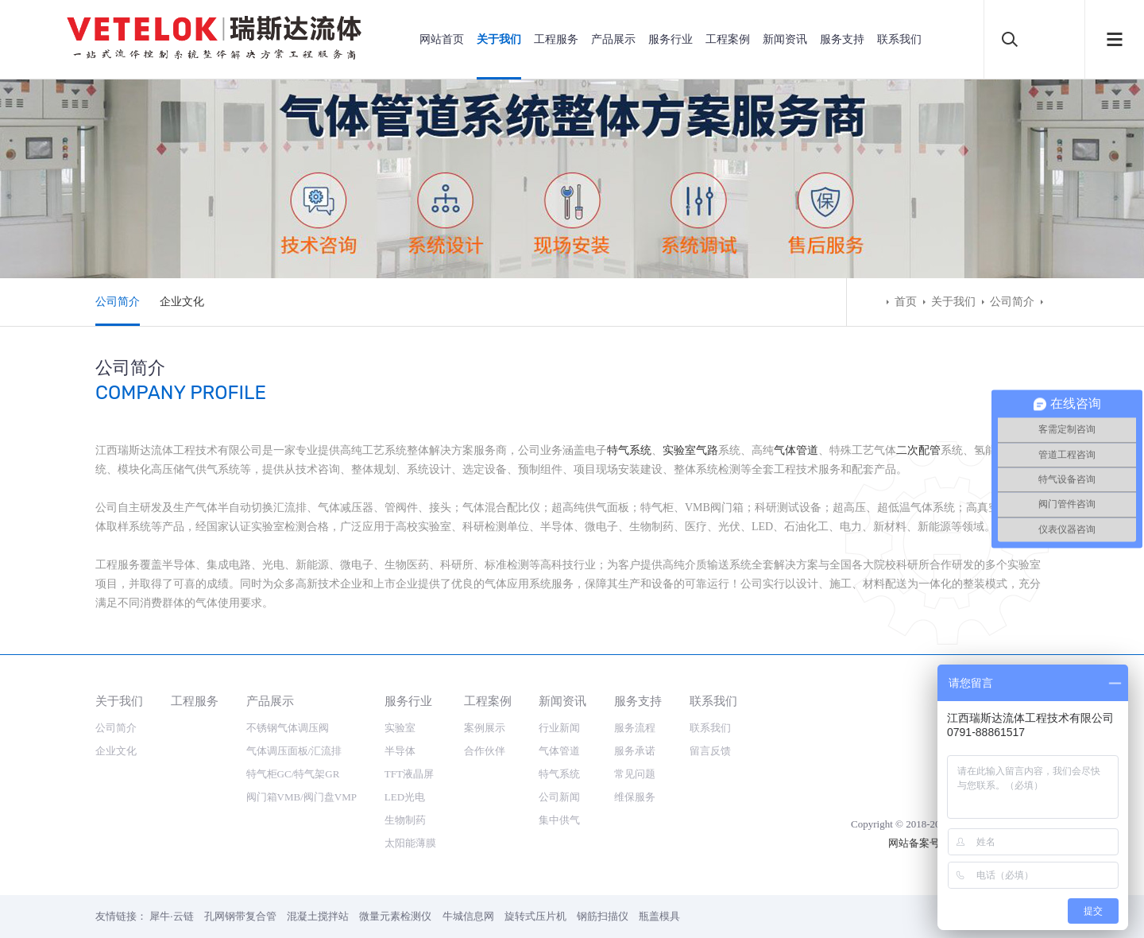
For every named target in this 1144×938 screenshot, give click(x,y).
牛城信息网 (468, 916)
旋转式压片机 (535, 916)
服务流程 (634, 728)
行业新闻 (559, 728)
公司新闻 (559, 797)
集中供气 (559, 820)
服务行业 (670, 39)
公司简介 (117, 302)
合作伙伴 (484, 751)
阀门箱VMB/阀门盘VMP (301, 797)
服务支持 (842, 39)
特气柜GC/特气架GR (293, 774)
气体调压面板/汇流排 (294, 751)
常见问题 (634, 774)
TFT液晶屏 (409, 774)
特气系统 (629, 450)
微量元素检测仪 (395, 916)
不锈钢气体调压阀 (287, 728)
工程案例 (727, 39)
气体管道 (796, 450)
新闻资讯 (785, 39)
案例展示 (484, 728)
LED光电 (405, 797)
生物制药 (405, 820)
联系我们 (899, 39)
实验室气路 (690, 450)
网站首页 (441, 39)
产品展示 (613, 39)
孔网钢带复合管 (240, 916)
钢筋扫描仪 (602, 916)
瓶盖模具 (659, 916)
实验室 (400, 728)
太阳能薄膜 (410, 843)
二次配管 (918, 450)
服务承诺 (634, 751)
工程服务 (556, 39)
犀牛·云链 (171, 916)
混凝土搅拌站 (318, 916)
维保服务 (634, 797)
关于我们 (499, 39)
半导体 (400, 751)
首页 (906, 302)
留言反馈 (710, 751)
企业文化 (182, 302)
